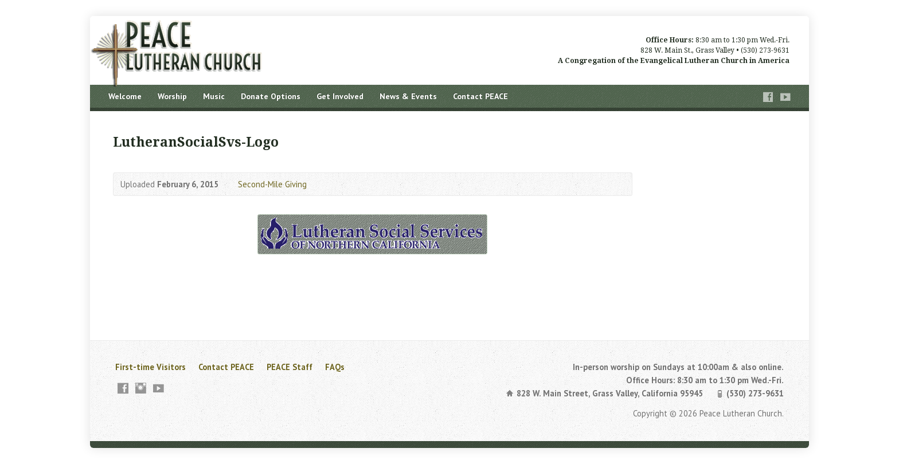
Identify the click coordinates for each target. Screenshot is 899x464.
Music (214, 96)
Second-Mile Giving (272, 184)
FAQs (335, 366)
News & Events (408, 96)
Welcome (125, 96)
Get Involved (339, 96)
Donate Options (270, 96)
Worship (172, 96)
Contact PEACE (480, 96)
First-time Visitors (150, 366)
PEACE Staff (289, 366)
